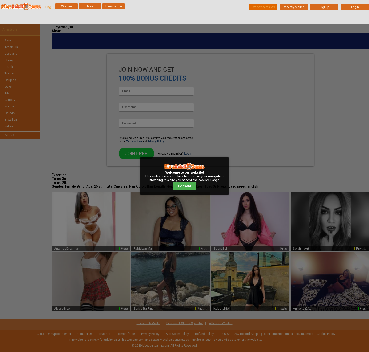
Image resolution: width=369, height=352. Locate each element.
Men (90, 6)
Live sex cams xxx (263, 7)
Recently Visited (294, 7)
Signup (324, 7)
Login (355, 7)
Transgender (113, 6)
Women (66, 6)
